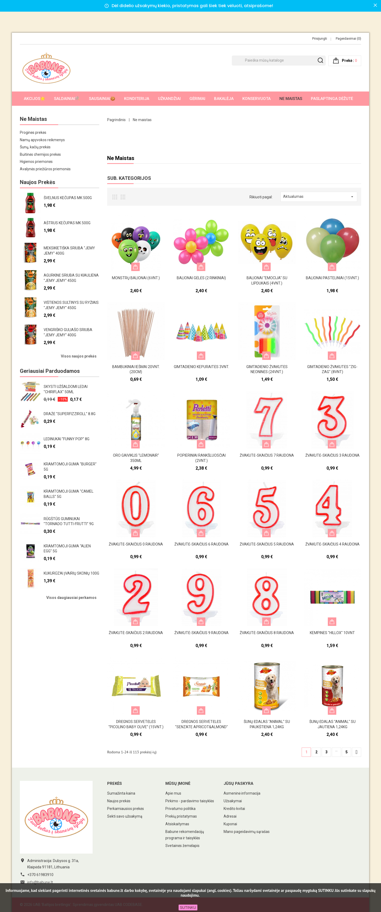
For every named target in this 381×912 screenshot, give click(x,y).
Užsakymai (233, 801)
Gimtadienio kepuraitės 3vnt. (201, 367)
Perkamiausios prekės (125, 808)
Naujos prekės (118, 801)
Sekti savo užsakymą (124, 816)
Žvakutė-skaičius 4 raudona (332, 544)
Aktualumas (319, 196)
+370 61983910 (40, 875)
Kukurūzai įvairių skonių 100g (71, 573)
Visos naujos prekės (79, 356)
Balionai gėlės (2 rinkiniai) (201, 278)
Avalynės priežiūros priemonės (45, 169)
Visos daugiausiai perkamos (71, 597)
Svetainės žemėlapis (182, 846)
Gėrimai (197, 98)
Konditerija (136, 98)
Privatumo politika (180, 808)
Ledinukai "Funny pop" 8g (66, 439)
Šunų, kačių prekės (35, 147)
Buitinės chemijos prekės (40, 154)
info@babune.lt (40, 882)
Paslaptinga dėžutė (332, 98)
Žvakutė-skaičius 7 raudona (267, 455)
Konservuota (256, 98)
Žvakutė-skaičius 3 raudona (332, 455)
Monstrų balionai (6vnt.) (136, 278)
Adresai (230, 816)
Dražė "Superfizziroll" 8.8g (70, 414)
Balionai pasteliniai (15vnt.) (332, 278)
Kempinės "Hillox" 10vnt (332, 633)
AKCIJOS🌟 (34, 98)
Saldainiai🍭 (67, 98)
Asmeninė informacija (242, 793)
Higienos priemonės (36, 161)
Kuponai (230, 824)
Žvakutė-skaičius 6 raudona (201, 544)
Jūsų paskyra (238, 783)
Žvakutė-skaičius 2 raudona (136, 633)
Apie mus (173, 793)
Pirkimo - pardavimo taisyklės (189, 801)
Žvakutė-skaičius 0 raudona (136, 544)
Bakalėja (224, 98)
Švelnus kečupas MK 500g (68, 198)
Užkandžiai (169, 98)
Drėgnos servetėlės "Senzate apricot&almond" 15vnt (201, 726)
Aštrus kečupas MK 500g (67, 223)
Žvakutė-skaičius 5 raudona (267, 544)
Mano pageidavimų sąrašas (247, 831)
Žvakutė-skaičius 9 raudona (201, 633)
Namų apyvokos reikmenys (42, 140)
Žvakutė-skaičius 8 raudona (267, 633)
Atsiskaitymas (177, 824)
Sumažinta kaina (121, 793)
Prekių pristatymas (181, 816)
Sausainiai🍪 (102, 98)
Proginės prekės (33, 132)
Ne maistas (290, 98)
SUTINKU (188, 907)
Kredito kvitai (234, 808)
